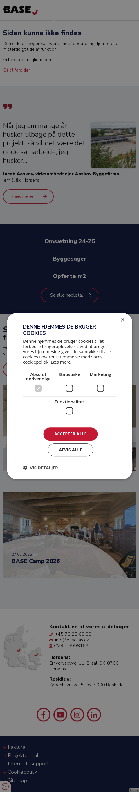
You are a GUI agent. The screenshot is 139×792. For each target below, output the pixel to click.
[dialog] (69, 396)
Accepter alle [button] (70, 434)
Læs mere (61, 362)
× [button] (122, 320)
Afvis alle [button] (70, 449)
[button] (40, 467)
